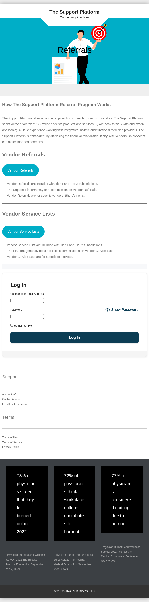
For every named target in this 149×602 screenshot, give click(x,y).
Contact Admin (11, 399)
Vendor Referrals (20, 170)
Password (16, 309)
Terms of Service (12, 442)
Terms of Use (10, 437)
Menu (74, 90)
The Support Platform (74, 12)
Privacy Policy (10, 447)
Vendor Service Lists (23, 231)
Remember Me (21, 325)
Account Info (9, 394)
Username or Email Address (27, 293)
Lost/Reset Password (14, 404)
